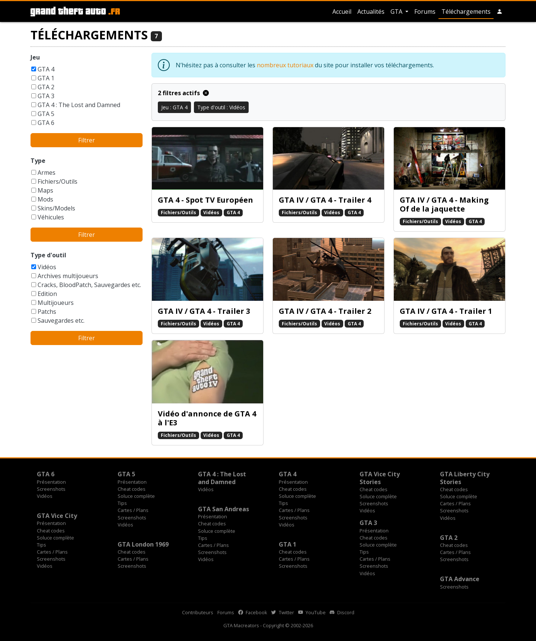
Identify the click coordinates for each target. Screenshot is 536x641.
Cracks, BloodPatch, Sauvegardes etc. (89, 285)
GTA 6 (46, 123)
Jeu (35, 57)
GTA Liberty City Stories (464, 478)
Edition (47, 294)
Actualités (371, 11)
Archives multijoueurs (68, 276)
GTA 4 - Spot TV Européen (205, 200)
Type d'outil (48, 255)
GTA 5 (46, 114)
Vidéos (47, 267)
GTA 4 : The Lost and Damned (79, 105)
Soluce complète (136, 496)
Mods (45, 199)
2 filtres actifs (183, 93)
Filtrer (86, 140)
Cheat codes (132, 489)
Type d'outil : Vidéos (221, 107)
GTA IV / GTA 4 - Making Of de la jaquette (444, 204)
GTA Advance (459, 579)
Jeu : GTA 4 (174, 107)
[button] (499, 11)
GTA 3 (46, 96)
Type (38, 161)
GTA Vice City (57, 516)
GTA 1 (46, 78)
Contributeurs (197, 612)
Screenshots (51, 489)
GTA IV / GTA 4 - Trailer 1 (446, 311)
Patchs (47, 311)
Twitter (282, 612)
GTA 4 (46, 69)
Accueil (341, 11)
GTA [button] (397, 11)
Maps (45, 190)
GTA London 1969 (143, 544)
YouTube (312, 612)
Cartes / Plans (133, 510)
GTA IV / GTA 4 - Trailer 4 (325, 200)
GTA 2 (46, 87)
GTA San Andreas (223, 509)
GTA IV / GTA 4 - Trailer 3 (204, 311)
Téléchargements (466, 11)
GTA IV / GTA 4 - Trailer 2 (325, 311)
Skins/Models (56, 208)
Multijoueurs (56, 303)
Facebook (252, 612)
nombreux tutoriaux (285, 65)
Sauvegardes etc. (61, 320)
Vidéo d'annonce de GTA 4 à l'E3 (207, 418)
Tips (122, 503)
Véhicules (51, 217)
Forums (425, 11)
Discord (342, 612)
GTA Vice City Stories (380, 478)
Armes (46, 172)
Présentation (51, 482)
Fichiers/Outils (57, 181)
